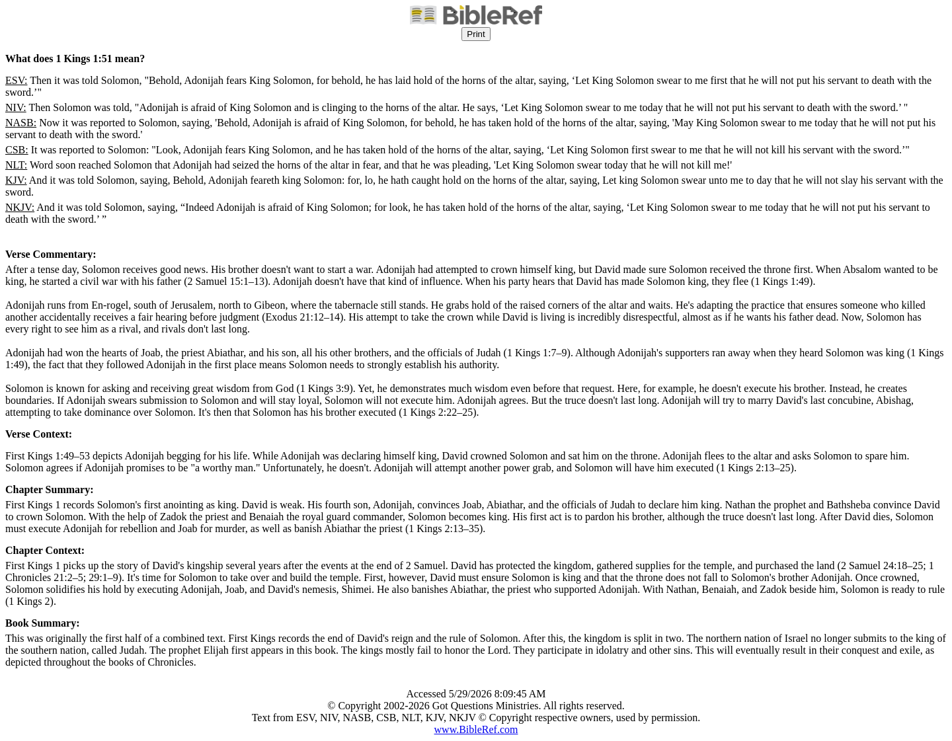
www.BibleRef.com (476, 729)
